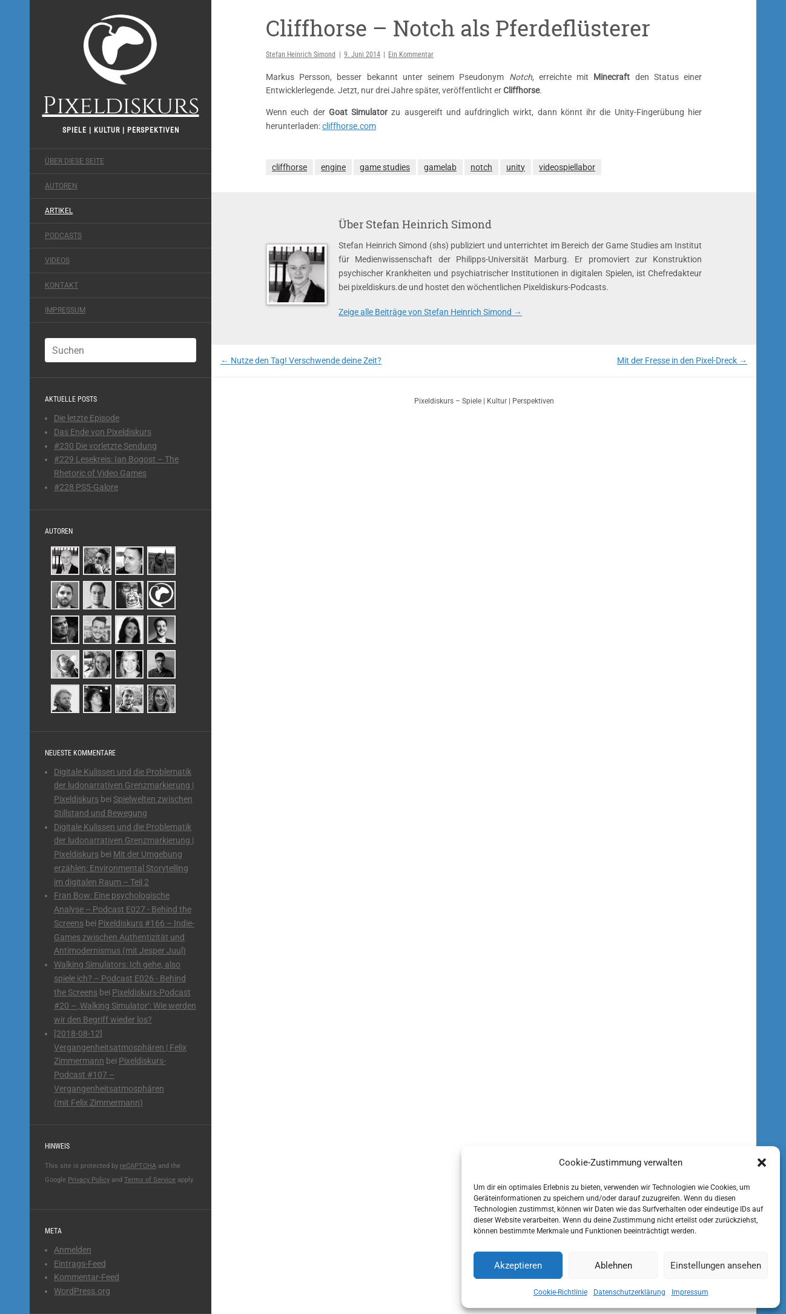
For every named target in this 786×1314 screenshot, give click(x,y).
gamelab (440, 167)
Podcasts (63, 235)
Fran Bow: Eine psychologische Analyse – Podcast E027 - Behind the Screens (122, 909)
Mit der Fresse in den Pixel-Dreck (682, 360)
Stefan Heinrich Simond (300, 54)
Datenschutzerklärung (629, 1292)
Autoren (61, 186)
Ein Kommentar (411, 54)
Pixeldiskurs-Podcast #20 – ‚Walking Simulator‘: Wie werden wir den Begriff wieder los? (125, 1006)
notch (481, 167)
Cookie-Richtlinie (560, 1292)
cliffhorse (289, 167)
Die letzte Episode (86, 418)
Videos (57, 260)
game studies (385, 167)
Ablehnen (613, 1265)
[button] (762, 1162)
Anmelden (72, 1250)
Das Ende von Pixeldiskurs (102, 432)
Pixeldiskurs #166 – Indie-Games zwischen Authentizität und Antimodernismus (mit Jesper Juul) (124, 937)
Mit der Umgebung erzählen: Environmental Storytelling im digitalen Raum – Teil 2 (121, 868)
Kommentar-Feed (86, 1277)
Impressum (690, 1292)
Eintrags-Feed (80, 1264)
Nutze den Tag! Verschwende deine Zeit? (300, 360)
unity (515, 167)
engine (333, 167)
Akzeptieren (518, 1265)
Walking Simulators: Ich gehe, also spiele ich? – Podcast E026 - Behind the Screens (120, 978)
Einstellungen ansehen (715, 1265)
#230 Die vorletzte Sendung (105, 446)
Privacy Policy (89, 1180)
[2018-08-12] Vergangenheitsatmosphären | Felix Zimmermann (120, 1047)
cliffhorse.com (349, 126)
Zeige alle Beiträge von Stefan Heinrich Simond (430, 312)
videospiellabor (567, 167)
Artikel (59, 211)
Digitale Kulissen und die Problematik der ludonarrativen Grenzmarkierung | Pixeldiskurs (124, 786)
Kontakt (61, 285)
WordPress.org (82, 1291)
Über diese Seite (74, 161)
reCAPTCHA (138, 1166)
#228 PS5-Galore (86, 487)
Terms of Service (150, 1180)
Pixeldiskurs (120, 65)
